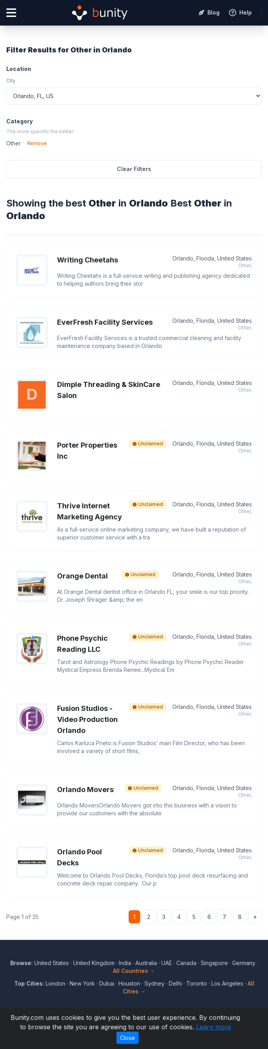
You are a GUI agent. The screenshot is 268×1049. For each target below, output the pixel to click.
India (125, 963)
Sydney (154, 983)
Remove (37, 143)
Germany (243, 963)
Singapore (214, 963)
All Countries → (134, 970)
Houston (129, 983)
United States (51, 963)
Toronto (196, 983)
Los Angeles (227, 983)
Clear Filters (134, 169)
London (55, 983)
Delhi (175, 983)
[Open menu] (11, 12)
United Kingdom (94, 963)
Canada (186, 963)
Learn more (213, 1027)
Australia (146, 963)
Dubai (106, 983)
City (10, 81)
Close (127, 1037)
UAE (166, 963)
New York (82, 983)
